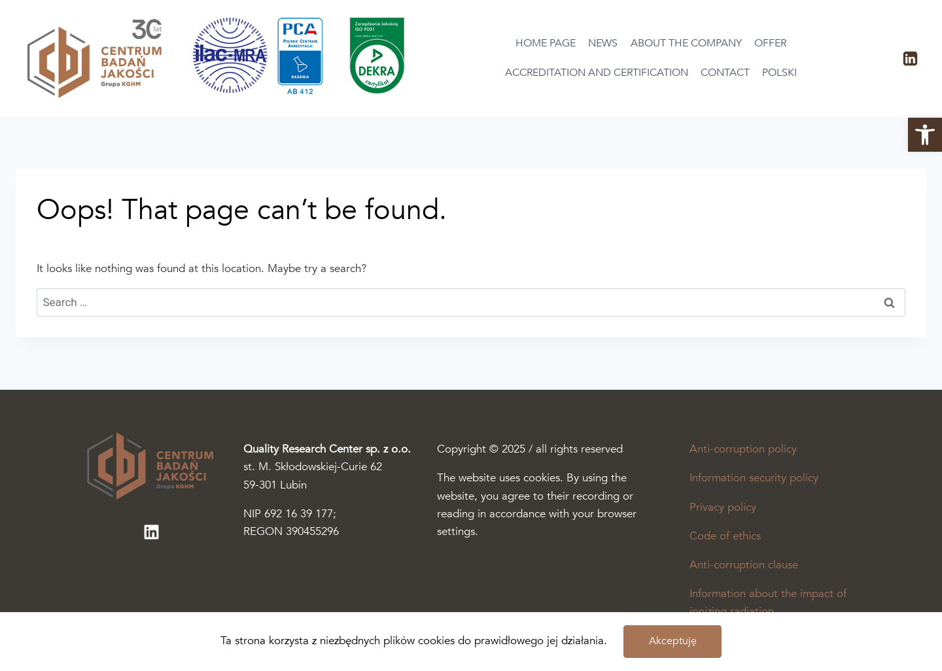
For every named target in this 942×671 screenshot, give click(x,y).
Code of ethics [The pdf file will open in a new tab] (725, 535)
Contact (725, 72)
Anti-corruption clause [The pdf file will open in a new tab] (743, 564)
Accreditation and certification (596, 72)
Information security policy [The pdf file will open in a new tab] (753, 477)
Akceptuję (673, 641)
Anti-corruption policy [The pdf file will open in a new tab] (743, 448)
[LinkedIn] (910, 58)
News (603, 43)
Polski (779, 72)
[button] (925, 135)
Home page (545, 43)
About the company (686, 43)
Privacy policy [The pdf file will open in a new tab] (722, 507)
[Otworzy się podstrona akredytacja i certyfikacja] (304, 91)
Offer (770, 43)
